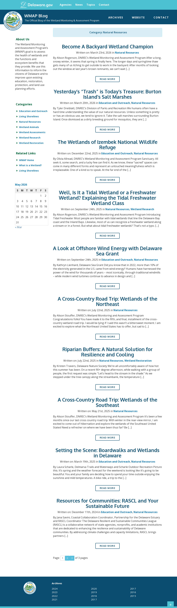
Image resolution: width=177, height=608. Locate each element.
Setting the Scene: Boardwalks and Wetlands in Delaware (107, 453)
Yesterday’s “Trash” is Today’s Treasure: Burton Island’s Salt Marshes (107, 94)
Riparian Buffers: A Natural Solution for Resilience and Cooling (107, 352)
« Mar (18, 227)
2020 (94, 588)
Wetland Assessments (32, 132)
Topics (90, 4)
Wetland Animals (29, 127)
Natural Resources (127, 52)
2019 (94, 592)
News (79, 4)
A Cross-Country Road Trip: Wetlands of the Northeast (107, 301)
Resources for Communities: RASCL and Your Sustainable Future (107, 503)
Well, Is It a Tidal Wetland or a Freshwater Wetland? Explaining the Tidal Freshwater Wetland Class (107, 197)
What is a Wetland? (30, 165)
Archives (115, 17)
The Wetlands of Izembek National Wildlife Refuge (107, 144)
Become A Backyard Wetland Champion (107, 46)
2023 (55, 592)
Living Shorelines (29, 116)
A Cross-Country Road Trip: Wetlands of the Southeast (107, 402)
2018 (94, 595)
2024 (55, 588)
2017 (94, 599)
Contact (104, 4)
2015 (133, 595)
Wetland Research (142, 209)
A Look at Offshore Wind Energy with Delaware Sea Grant (107, 251)
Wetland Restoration (138, 360)
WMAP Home (26, 160)
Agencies (65, 4)
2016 (133, 592)
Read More (107, 79)
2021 (55, 599)
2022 (55, 595)
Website (138, 17)
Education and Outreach (114, 103)
